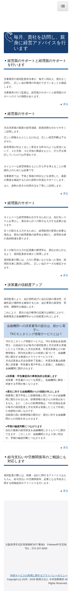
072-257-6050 (39, 548)
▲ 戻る (64, 104)
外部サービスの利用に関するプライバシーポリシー (39, 575)
